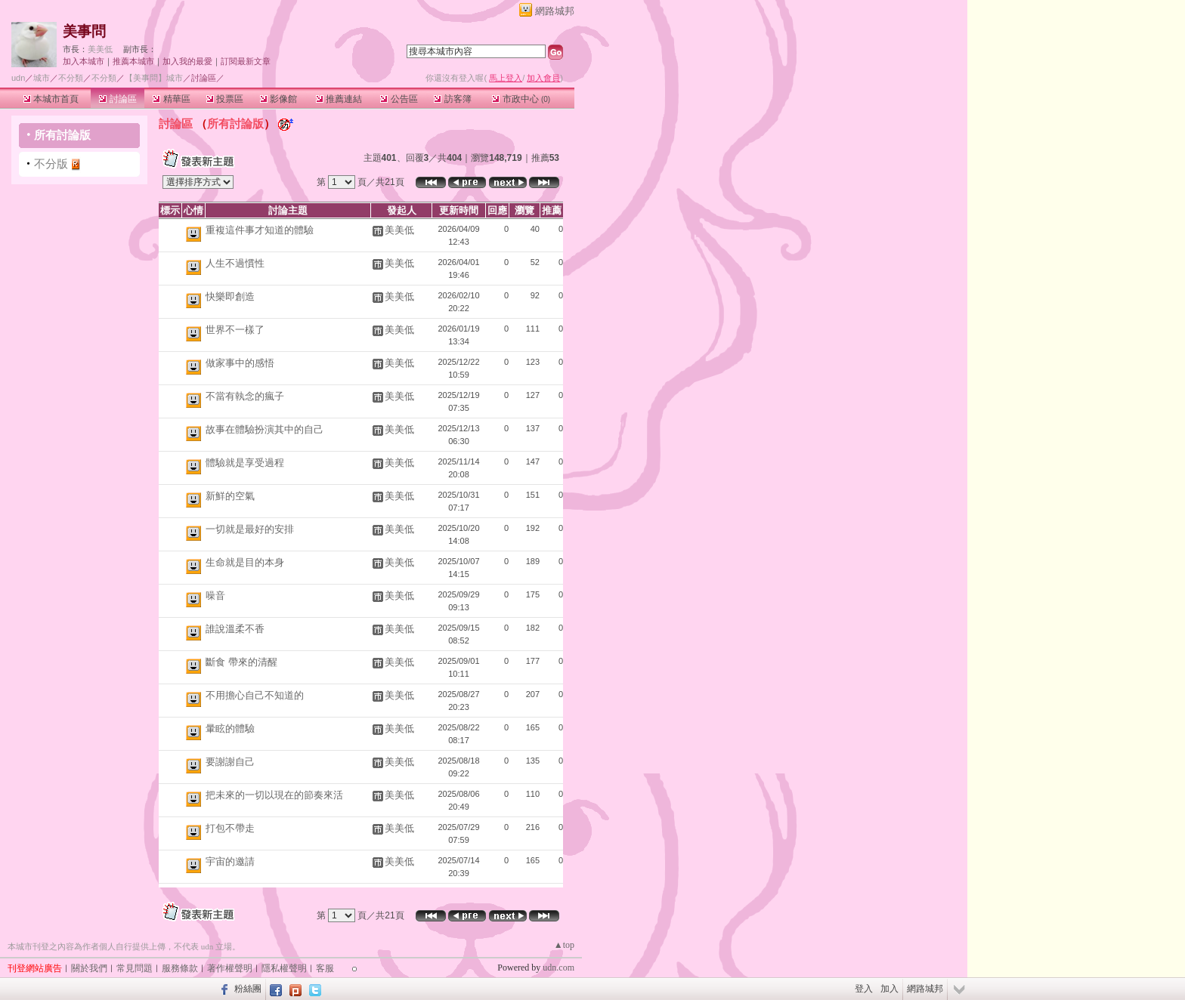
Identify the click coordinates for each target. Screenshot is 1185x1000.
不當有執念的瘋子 (245, 396)
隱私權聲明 (284, 968)
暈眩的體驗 (230, 728)
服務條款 (180, 968)
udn (18, 77)
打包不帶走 (230, 828)
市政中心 (521, 99)
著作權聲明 (229, 968)
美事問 (84, 31)
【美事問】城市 (154, 77)
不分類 (70, 77)
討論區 (117, 99)
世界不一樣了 (235, 329)
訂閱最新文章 (246, 61)
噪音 (215, 595)
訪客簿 (452, 99)
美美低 (100, 49)
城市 (41, 77)
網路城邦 (554, 11)
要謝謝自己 (230, 761)
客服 (325, 968)
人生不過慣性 (235, 263)
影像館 (278, 99)
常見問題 (134, 968)
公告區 (398, 99)
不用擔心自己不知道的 (255, 695)
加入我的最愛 (187, 61)
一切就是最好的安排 (250, 529)
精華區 (171, 99)
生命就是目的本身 (245, 562)
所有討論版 (62, 134)
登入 (864, 988)
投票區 (224, 99)
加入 (889, 988)
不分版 (51, 163)
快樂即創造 (230, 296)
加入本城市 (83, 61)
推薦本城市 (133, 61)
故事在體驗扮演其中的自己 (264, 429)
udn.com (558, 967)
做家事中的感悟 (240, 363)
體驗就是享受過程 (245, 462)
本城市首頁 (51, 99)
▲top (564, 945)
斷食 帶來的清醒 (241, 662)
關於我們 (89, 968)
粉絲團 (247, 988)
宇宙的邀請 (230, 861)
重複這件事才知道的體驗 (260, 230)
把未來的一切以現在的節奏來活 (274, 795)
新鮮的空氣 (230, 496)
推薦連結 (339, 99)
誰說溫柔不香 (235, 628)
